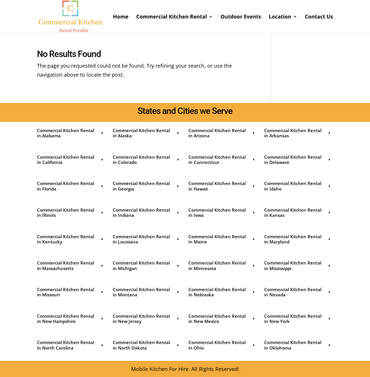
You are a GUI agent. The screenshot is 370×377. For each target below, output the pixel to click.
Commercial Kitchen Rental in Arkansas (297, 132)
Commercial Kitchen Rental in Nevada (297, 292)
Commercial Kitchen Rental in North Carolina (70, 344)
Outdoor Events (241, 17)
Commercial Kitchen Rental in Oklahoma (297, 344)
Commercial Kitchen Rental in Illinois (70, 212)
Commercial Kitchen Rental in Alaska (146, 132)
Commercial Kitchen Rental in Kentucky (70, 239)
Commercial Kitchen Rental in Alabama (70, 132)
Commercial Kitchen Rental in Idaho (297, 185)
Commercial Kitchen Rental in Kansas (297, 212)
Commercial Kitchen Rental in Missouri (70, 292)
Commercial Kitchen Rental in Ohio (222, 344)
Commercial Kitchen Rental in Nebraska (222, 292)
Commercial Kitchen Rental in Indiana (146, 212)
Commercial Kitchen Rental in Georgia (146, 185)
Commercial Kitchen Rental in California (70, 159)
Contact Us (319, 17)
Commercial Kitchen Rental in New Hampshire (70, 318)
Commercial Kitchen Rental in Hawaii (222, 185)
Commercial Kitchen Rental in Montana (146, 292)
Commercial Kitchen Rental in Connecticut (222, 159)
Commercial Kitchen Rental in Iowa (222, 212)
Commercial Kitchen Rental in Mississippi (297, 265)
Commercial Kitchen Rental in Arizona (222, 132)
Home (120, 17)
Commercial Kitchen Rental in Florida (70, 185)
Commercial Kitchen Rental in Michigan (146, 265)
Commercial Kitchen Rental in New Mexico (222, 318)
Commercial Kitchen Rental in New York (297, 318)
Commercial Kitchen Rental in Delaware (297, 159)
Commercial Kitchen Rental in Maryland (297, 239)
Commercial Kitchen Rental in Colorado (146, 159)
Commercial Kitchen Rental (171, 17)
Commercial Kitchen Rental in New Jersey (146, 318)
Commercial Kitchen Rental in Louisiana (146, 239)
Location (280, 17)
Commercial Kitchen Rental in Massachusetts (70, 265)
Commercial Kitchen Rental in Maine (222, 239)
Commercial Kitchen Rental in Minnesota (222, 265)
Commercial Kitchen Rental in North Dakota (146, 344)
